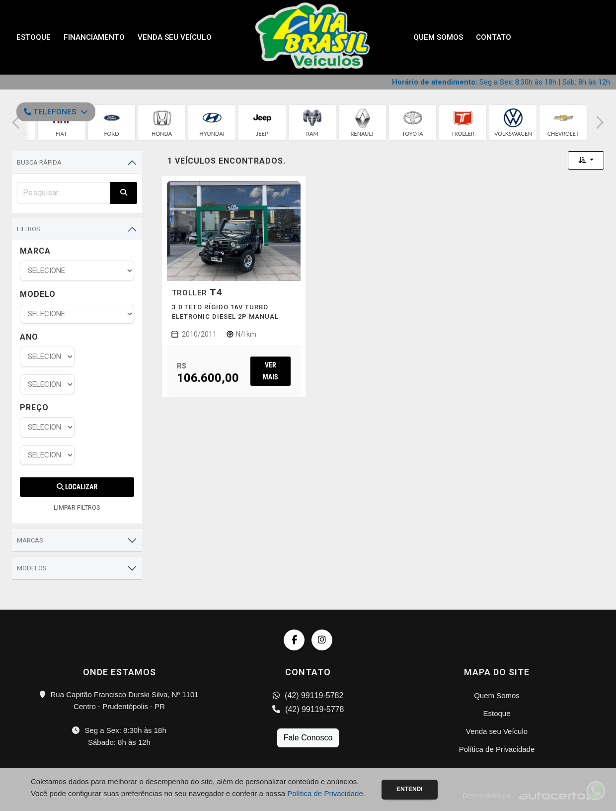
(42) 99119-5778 (308, 709)
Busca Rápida (39, 162)
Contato (493, 37)
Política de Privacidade (497, 749)
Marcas (30, 540)
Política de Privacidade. (326, 793)
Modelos (32, 568)
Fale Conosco (308, 737)
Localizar (77, 487)
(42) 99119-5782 (308, 695)
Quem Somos (438, 37)
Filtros (28, 229)
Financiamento (94, 37)
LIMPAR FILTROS (77, 507)
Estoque (33, 37)
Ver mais (270, 370)
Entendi (409, 789)
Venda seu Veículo (175, 37)
